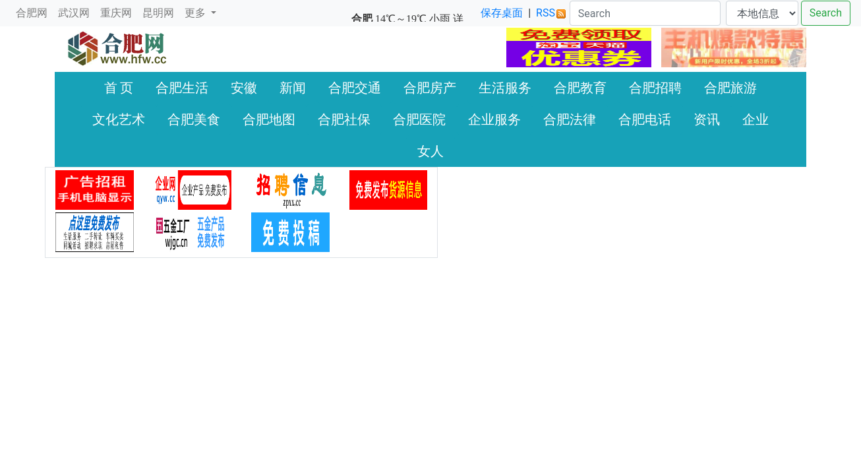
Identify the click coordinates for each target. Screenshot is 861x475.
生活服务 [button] (505, 88)
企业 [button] (755, 119)
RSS (551, 13)
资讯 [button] (707, 119)
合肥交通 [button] (354, 88)
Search (826, 13)
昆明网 (158, 13)
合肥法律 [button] (569, 119)
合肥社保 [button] (344, 119)
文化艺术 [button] (118, 119)
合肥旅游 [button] (730, 88)
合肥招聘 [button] (655, 88)
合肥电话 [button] (644, 119)
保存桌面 (502, 13)
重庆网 (116, 13)
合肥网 (31, 13)
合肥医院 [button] (419, 119)
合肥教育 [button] (580, 88)
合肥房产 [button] (429, 88)
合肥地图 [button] (269, 119)
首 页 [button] (119, 88)
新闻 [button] (293, 88)
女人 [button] (430, 151)
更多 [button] (196, 13)
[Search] (645, 13)
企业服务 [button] (494, 119)
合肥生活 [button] (182, 88)
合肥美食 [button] (193, 119)
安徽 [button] (244, 88)
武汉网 (74, 13)
